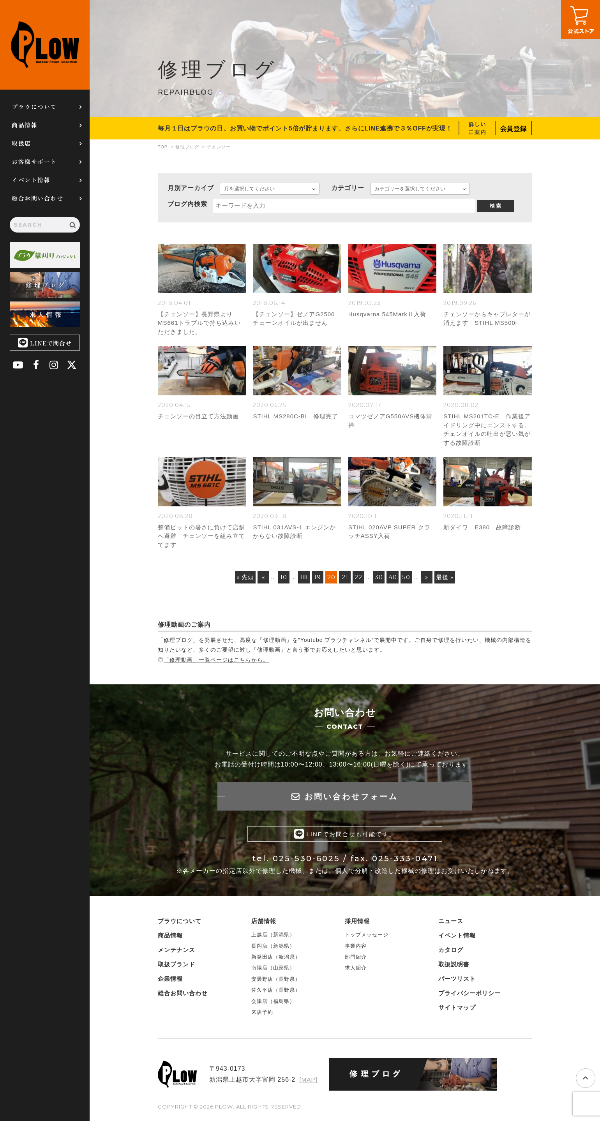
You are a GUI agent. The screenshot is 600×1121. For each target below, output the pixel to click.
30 (380, 579)
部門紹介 (356, 961)
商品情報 (24, 125)
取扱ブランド (176, 968)
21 (343, 579)
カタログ (450, 953)
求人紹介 (356, 972)
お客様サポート (34, 161)
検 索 (495, 206)
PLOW (45, 45)
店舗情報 (263, 925)
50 (411, 579)
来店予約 (262, 1016)
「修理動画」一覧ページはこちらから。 (216, 662)
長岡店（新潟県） (273, 949)
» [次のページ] (433, 579)
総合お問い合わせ (37, 198)
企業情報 (170, 982)
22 (358, 579)
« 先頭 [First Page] (237, 579)
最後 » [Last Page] (452, 579)
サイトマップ (457, 1011)
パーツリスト (457, 982)
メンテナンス (176, 953)
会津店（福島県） (273, 1005)
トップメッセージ (366, 938)
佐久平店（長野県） (275, 994)
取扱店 (21, 143)
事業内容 (356, 949)
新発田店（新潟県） (275, 961)
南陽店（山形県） (273, 972)
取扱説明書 (453, 968)
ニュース (450, 925)
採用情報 (357, 925)
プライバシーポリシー (469, 997)
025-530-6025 (306, 862)
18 (299, 579)
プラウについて (34, 106)
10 (278, 579)
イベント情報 (31, 180)
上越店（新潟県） (273, 938)
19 (313, 579)
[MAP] (308, 1083)
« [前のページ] (257, 579)
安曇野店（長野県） (275, 982)
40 (396, 579)
